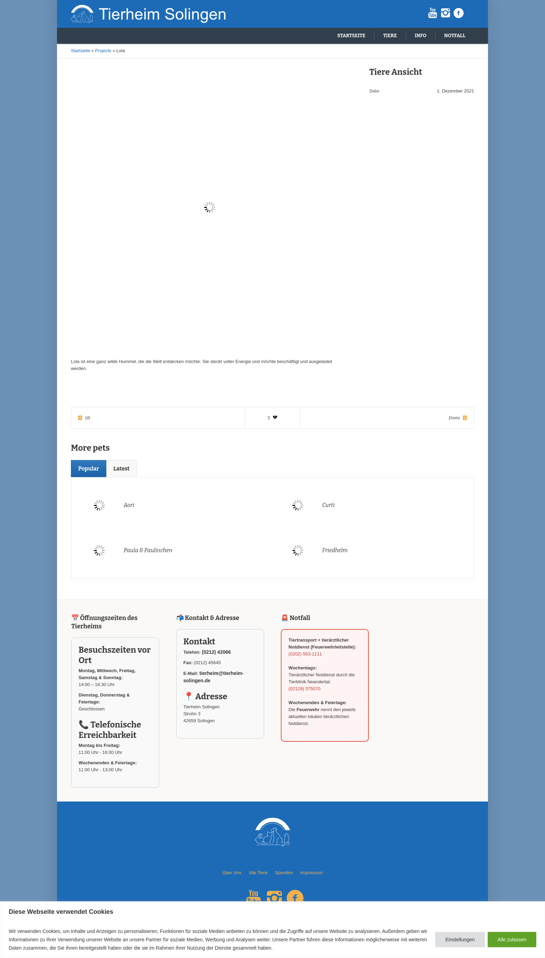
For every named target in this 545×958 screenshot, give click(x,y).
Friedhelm (335, 550)
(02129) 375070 (304, 688)
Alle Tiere (258, 872)
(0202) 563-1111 (305, 654)
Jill (87, 418)
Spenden (284, 872)
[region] (272, 929)
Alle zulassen (512, 939)
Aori (129, 505)
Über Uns (232, 872)
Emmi (454, 418)
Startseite (80, 50)
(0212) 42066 (216, 652)
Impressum (311, 872)
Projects (103, 50)
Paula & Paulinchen (148, 550)
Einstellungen (459, 939)
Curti (328, 505)
